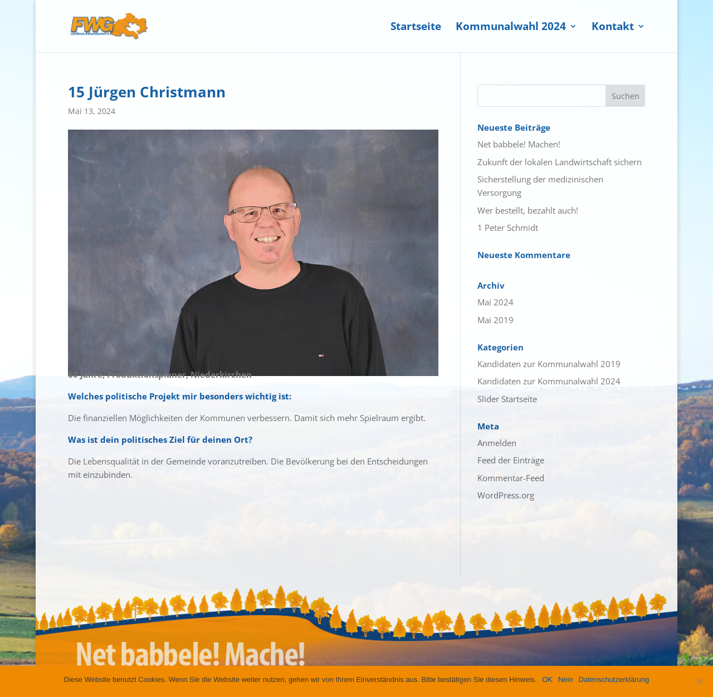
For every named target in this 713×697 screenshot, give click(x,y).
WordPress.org (505, 495)
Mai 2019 (495, 319)
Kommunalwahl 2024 (511, 27)
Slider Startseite (507, 398)
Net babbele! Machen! (518, 144)
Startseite (415, 27)
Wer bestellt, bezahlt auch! (527, 210)
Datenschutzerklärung (614, 679)
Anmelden (496, 442)
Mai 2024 (495, 302)
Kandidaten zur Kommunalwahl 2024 (549, 381)
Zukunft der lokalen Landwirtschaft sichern (559, 161)
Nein (565, 679)
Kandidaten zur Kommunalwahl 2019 (549, 363)
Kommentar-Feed (510, 477)
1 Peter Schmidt (507, 227)
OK (547, 679)
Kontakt (613, 27)
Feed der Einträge (510, 460)
